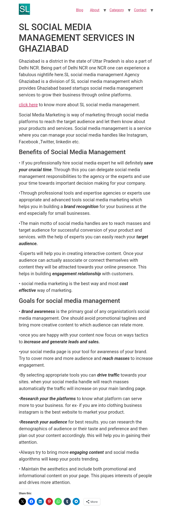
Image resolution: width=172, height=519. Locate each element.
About (94, 10)
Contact (140, 10)
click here (28, 104)
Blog (79, 10)
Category (117, 10)
